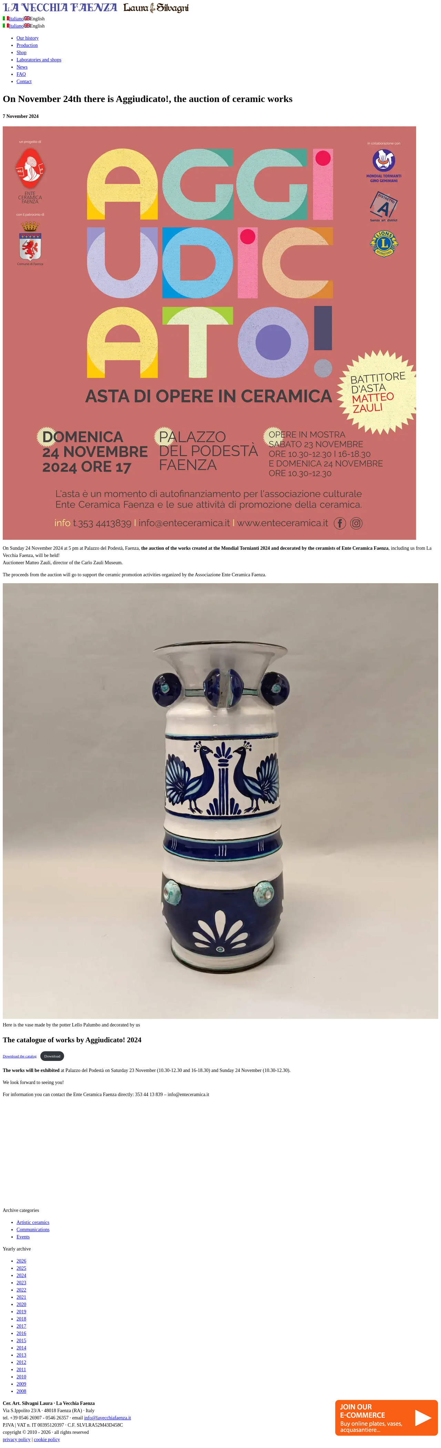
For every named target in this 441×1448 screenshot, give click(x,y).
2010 (21, 1376)
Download (52, 1056)
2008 (21, 1391)
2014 (21, 1347)
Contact (24, 81)
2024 (21, 1275)
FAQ (21, 74)
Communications (33, 1229)
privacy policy (16, 1439)
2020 (21, 1304)
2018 (21, 1319)
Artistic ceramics (33, 1222)
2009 (21, 1384)
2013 (21, 1355)
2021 (21, 1297)
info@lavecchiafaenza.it (107, 1417)
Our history (28, 38)
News (22, 67)
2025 (21, 1268)
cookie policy (47, 1439)
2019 (21, 1311)
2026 (21, 1261)
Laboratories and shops (39, 59)
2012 (21, 1362)
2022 (21, 1290)
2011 (21, 1369)
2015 (21, 1340)
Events (23, 1236)
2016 (21, 1333)
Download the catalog (20, 1056)
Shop (22, 52)
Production (27, 45)
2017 (21, 1326)
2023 (21, 1282)
